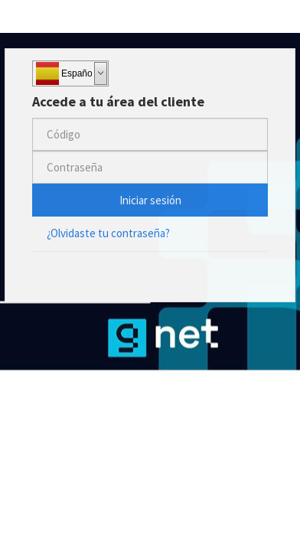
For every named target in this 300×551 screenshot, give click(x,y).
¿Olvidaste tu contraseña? (108, 233)
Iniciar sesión (150, 200)
